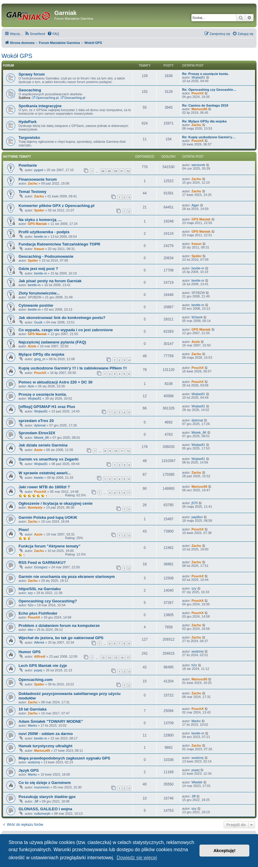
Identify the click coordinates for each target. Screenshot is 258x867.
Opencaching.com (36, 679)
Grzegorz (40, 567)
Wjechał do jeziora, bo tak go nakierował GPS (61, 638)
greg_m (39, 359)
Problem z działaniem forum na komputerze (59, 625)
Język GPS (29, 770)
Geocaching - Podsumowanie (46, 256)
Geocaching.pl (72, 97)
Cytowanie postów (36, 305)
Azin (31, 386)
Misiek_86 (41, 437)
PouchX (197, 93)
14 (109, 657)
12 (128, 451)
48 (102, 171)
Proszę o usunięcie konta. (43, 394)
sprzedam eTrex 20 (36, 420)
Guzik (38, 322)
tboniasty (35, 507)
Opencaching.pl (45, 97)
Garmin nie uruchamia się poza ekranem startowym (67, 576)
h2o (30, 605)
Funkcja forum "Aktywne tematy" (49, 546)
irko (30, 629)
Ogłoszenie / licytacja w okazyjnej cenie (56, 503)
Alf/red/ (39, 656)
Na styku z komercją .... (40, 219)
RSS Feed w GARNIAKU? (42, 562)
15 (115, 657)
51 (121, 171)
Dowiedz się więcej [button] (136, 857)
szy (30, 593)
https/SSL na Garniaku (40, 589)
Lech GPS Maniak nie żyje (43, 665)
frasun (39, 249)
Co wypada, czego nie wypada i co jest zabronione (66, 330)
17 (128, 657)
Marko (32, 725)
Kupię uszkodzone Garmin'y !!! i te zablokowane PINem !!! (73, 368)
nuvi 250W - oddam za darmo (46, 733)
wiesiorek (198, 165)
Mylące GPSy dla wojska (41, 354)
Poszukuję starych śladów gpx (47, 796)
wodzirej (197, 651)
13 (102, 657)
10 (115, 451)
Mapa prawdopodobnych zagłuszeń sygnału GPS (64, 758)
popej (38, 670)
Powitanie (28, 165)
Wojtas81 (198, 77)
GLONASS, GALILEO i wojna (45, 809)
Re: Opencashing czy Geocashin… (209, 89)
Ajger (195, 205)
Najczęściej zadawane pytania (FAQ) (52, 342)
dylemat (40, 425)
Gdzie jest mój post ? (38, 268)
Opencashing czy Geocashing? (48, 601)
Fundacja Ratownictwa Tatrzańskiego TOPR (59, 244)
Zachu (196, 125)
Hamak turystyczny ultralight (45, 746)
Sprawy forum (32, 74)
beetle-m (40, 236)
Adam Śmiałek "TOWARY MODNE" (51, 721)
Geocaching (30, 90)
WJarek (196, 317)
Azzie (32, 346)
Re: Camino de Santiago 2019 (205, 105)
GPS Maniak (37, 223)
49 (109, 171)
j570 (194, 503)
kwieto (38, 477)
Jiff (36, 801)
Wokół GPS (16, 56)
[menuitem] (34, 33)
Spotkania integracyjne (40, 106)
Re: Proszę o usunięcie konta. (205, 74)
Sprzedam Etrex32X (37, 433)
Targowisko (29, 137)
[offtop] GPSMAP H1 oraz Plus (47, 406)
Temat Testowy (32, 191)
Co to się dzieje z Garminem (45, 782)
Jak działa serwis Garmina (43, 445)
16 (121, 657)
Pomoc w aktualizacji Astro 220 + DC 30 (56, 382)
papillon (197, 517)
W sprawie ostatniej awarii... (45, 473)
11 (121, 451)
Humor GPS (30, 652)
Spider (39, 210)
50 (115, 171)
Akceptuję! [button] (225, 850)
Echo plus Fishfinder (38, 613)
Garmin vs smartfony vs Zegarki (49, 459)
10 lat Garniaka (33, 709)
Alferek (39, 642)
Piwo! (24, 529)
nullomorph (42, 813)
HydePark (28, 121)
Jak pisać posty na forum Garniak (50, 281)
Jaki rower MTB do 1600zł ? (44, 487)
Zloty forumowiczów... (39, 293)
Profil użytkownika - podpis (44, 232)
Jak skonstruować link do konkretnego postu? (62, 317)
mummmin (41, 787)
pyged (38, 170)
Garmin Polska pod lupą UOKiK (48, 517)
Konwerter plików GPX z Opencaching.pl (56, 205)
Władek (196, 782)
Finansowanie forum (38, 179)
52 (128, 171)
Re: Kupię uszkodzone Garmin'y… (209, 137)
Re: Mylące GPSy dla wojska (204, 121)
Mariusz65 (199, 109)
